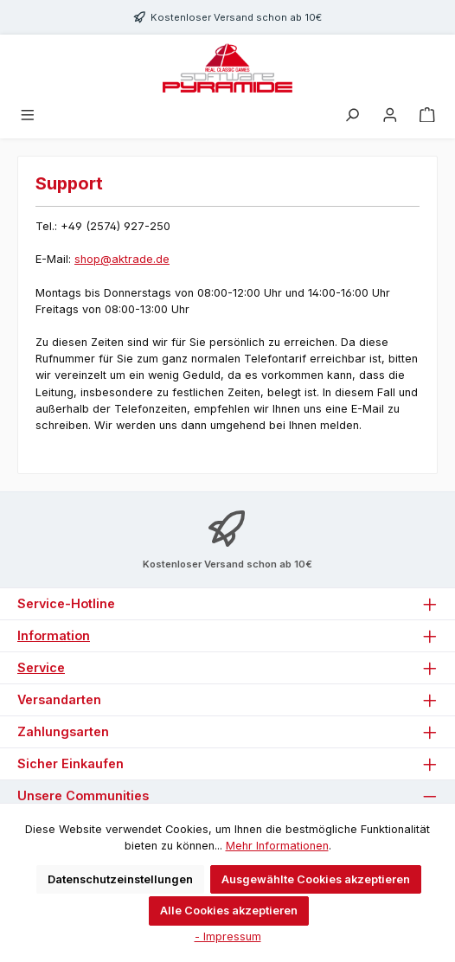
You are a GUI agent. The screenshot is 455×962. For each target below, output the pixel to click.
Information (53, 635)
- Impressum (228, 936)
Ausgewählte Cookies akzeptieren (315, 879)
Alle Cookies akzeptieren (229, 910)
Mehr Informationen (277, 845)
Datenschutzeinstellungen (120, 879)
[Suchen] (352, 115)
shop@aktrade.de (122, 259)
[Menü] (28, 115)
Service (41, 667)
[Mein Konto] (390, 115)
